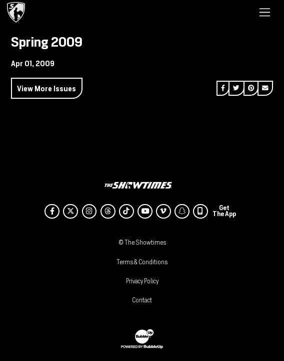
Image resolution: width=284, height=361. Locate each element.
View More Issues (46, 88)
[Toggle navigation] (264, 12)
